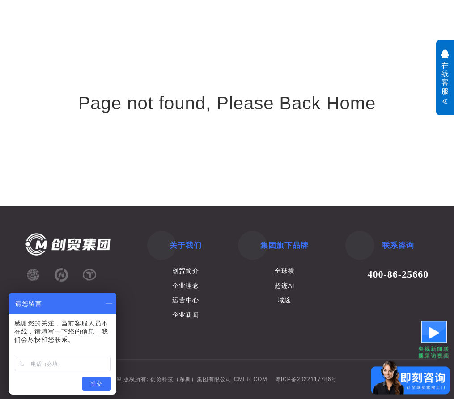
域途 (284, 300)
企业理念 (185, 285)
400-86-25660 (398, 274)
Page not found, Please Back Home (227, 103)
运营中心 (185, 300)
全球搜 (285, 271)
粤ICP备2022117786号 (306, 379)
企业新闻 (185, 315)
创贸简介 (185, 271)
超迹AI (285, 285)
